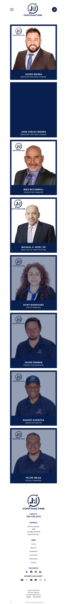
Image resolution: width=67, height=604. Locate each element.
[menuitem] (28, 597)
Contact (33, 562)
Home (33, 544)
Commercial (33, 555)
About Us (33, 548)
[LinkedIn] (40, 572)
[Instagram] (36, 572)
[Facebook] (31, 572)
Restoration (33, 559)
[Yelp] (26, 572)
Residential (33, 551)
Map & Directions (33, 534)
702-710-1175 (33, 516)
